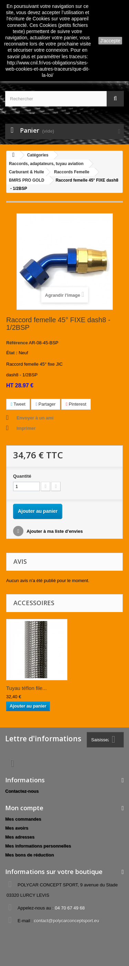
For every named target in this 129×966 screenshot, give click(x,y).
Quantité (22, 476)
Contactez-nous (22, 791)
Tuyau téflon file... (26, 688)
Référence (17, 342)
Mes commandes (23, 819)
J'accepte (110, 40)
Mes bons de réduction (29, 854)
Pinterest (76, 404)
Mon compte (24, 808)
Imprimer (26, 428)
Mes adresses (19, 837)
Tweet (18, 404)
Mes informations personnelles (38, 845)
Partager (45, 404)
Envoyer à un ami (35, 417)
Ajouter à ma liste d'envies (54, 531)
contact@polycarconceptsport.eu (66, 920)
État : (12, 352)
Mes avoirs (16, 828)
